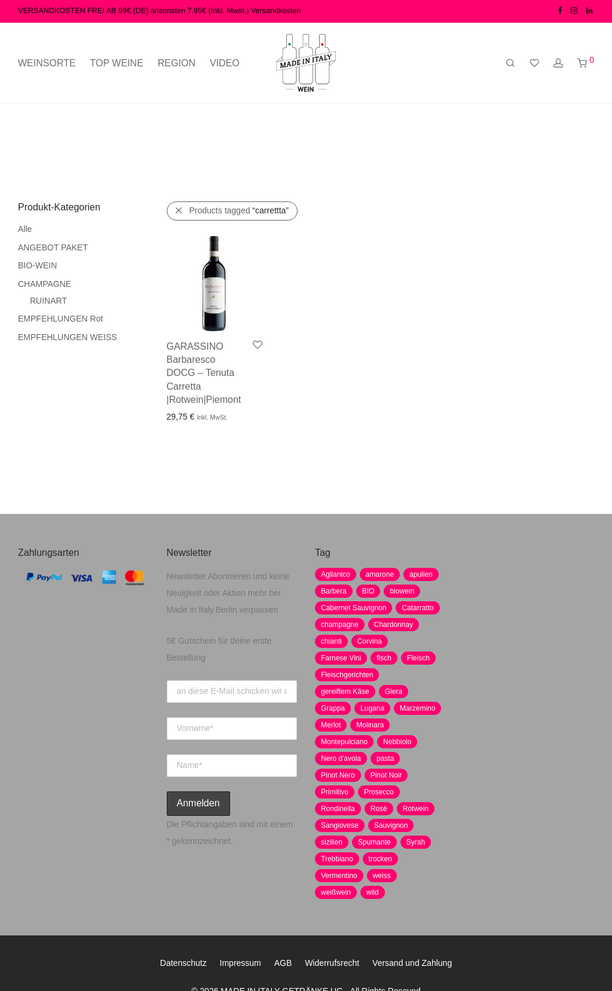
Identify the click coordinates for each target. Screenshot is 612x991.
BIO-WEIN (37, 265)
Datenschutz (183, 963)
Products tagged (239, 210)
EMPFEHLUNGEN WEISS (67, 337)
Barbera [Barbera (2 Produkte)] (334, 591)
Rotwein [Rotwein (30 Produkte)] (416, 809)
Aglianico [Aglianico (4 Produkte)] (335, 574)
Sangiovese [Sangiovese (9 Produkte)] (340, 825)
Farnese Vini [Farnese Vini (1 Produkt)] (341, 658)
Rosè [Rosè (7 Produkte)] (379, 809)
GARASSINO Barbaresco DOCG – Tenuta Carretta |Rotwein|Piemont (204, 373)
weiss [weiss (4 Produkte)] (382, 875)
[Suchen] (510, 63)
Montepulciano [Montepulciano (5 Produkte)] (344, 742)
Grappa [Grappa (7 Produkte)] (333, 708)
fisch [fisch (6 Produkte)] (384, 658)
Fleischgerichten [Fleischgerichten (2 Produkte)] (347, 675)
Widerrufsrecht (332, 963)
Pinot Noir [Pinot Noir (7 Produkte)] (386, 775)
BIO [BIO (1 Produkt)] (368, 591)
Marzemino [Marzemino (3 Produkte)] (417, 708)
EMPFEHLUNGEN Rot (60, 318)
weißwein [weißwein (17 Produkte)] (336, 892)
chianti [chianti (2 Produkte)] (331, 641)
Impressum (240, 963)
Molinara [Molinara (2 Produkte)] (370, 725)
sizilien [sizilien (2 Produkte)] (331, 842)
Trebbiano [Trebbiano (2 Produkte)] (337, 859)
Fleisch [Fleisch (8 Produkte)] (418, 658)
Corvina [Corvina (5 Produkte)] (369, 641)
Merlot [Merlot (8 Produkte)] (331, 725)
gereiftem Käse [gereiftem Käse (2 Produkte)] (345, 691)
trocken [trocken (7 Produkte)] (380, 859)
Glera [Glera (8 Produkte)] (393, 691)
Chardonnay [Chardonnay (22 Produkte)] (393, 624)
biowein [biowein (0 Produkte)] (402, 591)
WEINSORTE (47, 63)
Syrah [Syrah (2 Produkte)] (415, 842)
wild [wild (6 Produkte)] (372, 892)
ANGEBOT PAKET (53, 247)
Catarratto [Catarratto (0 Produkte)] (417, 608)
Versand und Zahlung (412, 963)
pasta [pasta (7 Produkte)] (385, 758)
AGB (283, 963)
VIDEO (225, 63)
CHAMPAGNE (44, 284)
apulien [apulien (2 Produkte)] (421, 574)
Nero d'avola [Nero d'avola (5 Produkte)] (341, 758)
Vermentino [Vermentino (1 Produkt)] (339, 875)
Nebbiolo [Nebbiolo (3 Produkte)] (397, 742)
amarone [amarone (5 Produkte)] (380, 574)
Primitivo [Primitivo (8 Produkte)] (334, 792)
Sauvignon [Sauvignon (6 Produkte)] (391, 825)
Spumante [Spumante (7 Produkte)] (374, 842)
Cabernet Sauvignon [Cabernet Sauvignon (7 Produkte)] (353, 608)
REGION (176, 63)
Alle (25, 229)
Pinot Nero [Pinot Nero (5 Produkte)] (338, 775)
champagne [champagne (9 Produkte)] (340, 624)
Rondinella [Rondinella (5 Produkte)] (338, 809)
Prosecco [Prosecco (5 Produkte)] (379, 792)
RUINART (48, 300)
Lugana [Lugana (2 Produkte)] (372, 708)
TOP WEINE (116, 63)
